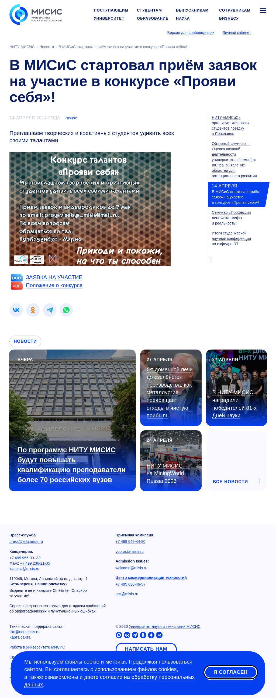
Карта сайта (19, 637)
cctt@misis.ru (127, 594)
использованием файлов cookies (136, 669)
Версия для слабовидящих (191, 32)
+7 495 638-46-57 (131, 584)
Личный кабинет (237, 32)
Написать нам (146, 649)
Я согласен (231, 672)
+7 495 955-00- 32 (24, 558)
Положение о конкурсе (54, 285)
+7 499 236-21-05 (35, 563)
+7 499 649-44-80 (131, 541)
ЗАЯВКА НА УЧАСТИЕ (54, 277)
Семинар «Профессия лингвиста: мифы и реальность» (231, 217)
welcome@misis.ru (131, 568)
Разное (71, 118)
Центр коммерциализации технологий (151, 577)
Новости (25, 341)
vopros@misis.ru (130, 551)
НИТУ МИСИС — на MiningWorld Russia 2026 (168, 473)
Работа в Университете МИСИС (37, 647)
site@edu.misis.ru (24, 632)
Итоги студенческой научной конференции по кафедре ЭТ (231, 238)
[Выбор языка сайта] (263, 32)
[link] (16, 310)
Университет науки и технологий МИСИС (165, 626)
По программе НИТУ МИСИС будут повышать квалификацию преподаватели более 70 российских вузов (72, 465)
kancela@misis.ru (24, 569)
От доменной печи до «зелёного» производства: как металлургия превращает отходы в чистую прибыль (170, 392)
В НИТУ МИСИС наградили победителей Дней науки (234, 403)
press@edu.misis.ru (26, 541)
